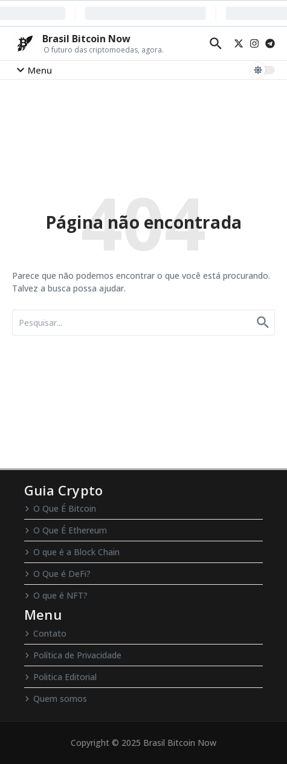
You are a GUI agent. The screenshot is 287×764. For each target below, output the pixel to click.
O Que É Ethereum (65, 530)
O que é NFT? (56, 595)
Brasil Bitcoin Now (86, 38)
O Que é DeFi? (57, 573)
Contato (45, 633)
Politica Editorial (60, 677)
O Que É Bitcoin (60, 508)
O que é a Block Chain (72, 552)
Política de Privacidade (72, 655)
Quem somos (55, 698)
